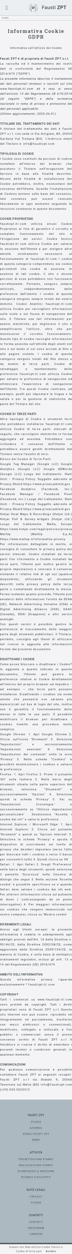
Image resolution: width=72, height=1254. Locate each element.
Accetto (51, 1251)
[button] (7, 8)
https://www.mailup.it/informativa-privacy (32, 539)
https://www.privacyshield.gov (46, 484)
